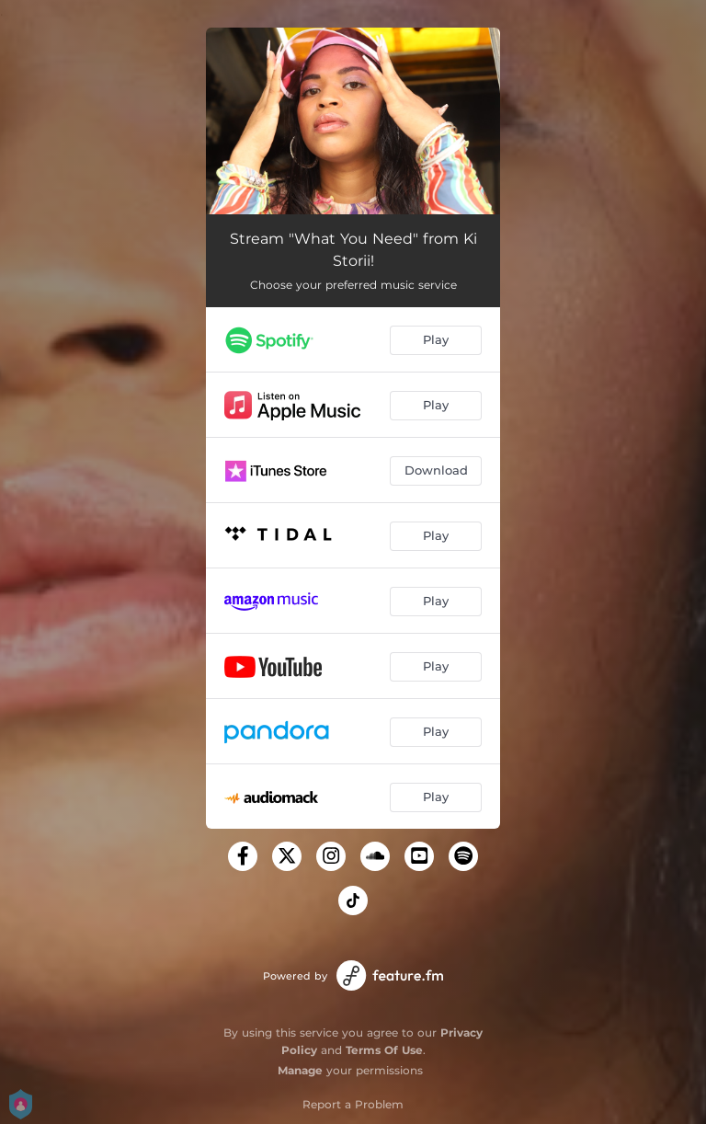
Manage (300, 1070)
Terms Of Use (384, 1050)
